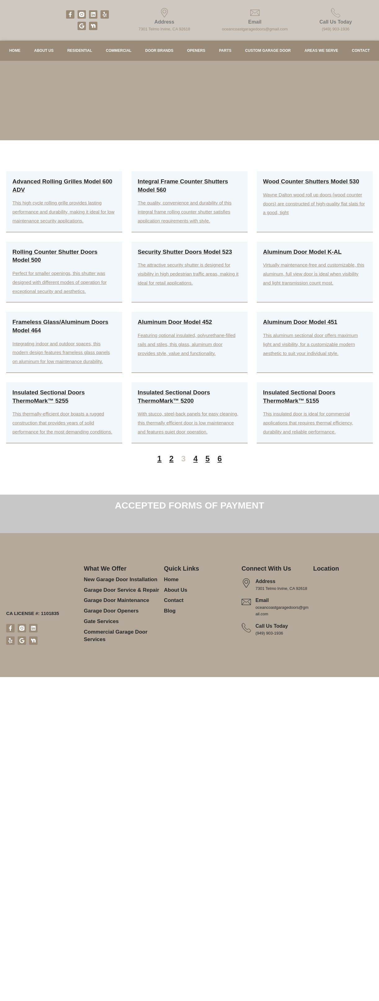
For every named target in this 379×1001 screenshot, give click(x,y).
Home (13, 53)
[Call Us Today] (335, 12)
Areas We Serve (325, 54)
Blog (169, 921)
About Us (41, 54)
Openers (202, 54)
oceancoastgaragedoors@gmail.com (256, 29)
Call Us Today (335, 22)
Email (255, 22)
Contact (363, 53)
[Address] (165, 12)
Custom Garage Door (274, 53)
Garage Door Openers (110, 921)
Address (165, 22)
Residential (79, 54)
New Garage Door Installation (119, 890)
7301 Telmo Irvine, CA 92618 (165, 29)
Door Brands (163, 54)
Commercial (120, 54)
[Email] (256, 12)
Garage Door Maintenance (115, 910)
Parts (233, 54)
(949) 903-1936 (335, 29)
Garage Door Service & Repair (119, 900)
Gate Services (100, 932)
